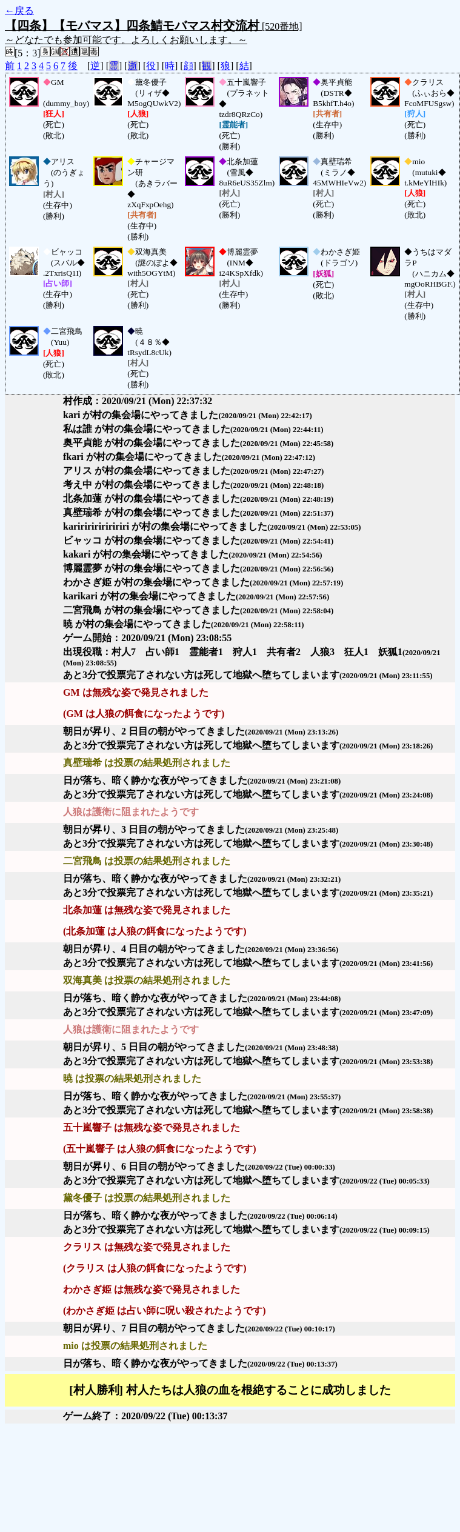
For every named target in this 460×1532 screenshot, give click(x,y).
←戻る (19, 10)
